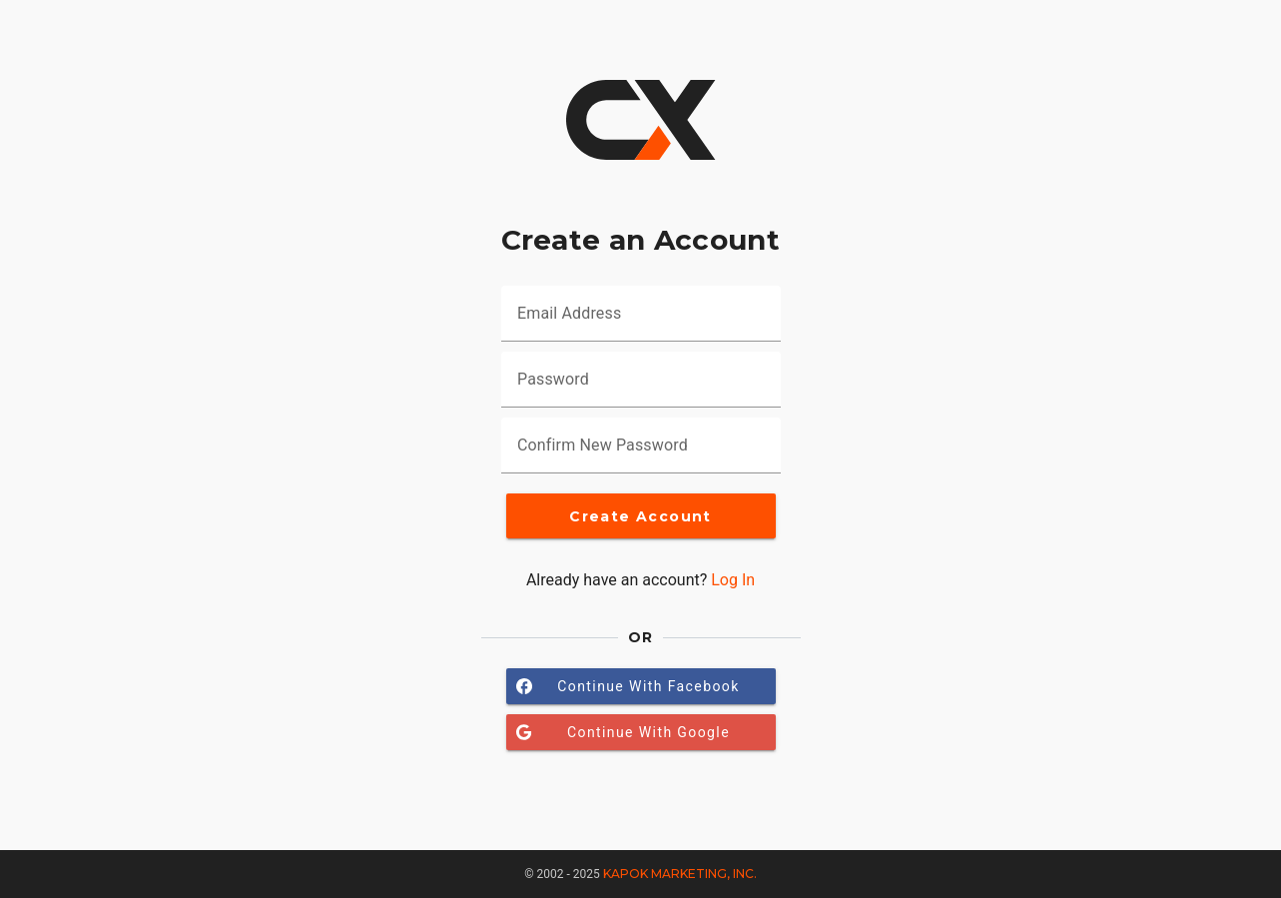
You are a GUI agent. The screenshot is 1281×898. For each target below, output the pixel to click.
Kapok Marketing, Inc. (680, 873)
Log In (733, 579)
